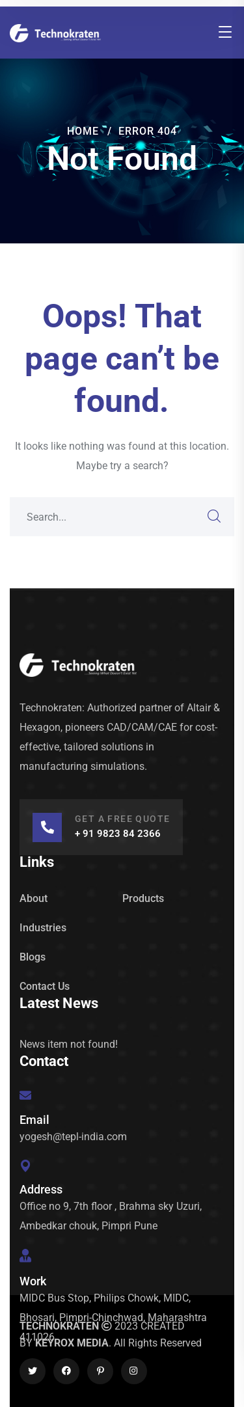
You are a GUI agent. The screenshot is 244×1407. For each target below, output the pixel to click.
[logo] (55, 32)
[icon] (33, 1371)
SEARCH (215, 517)
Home (83, 131)
